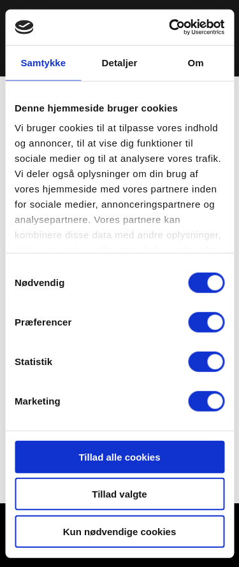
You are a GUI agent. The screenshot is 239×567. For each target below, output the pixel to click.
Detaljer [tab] (120, 62)
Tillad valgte (119, 494)
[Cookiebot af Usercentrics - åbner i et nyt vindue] (170, 27)
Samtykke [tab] (43, 62)
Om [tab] (196, 62)
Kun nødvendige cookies (120, 531)
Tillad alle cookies (119, 456)
